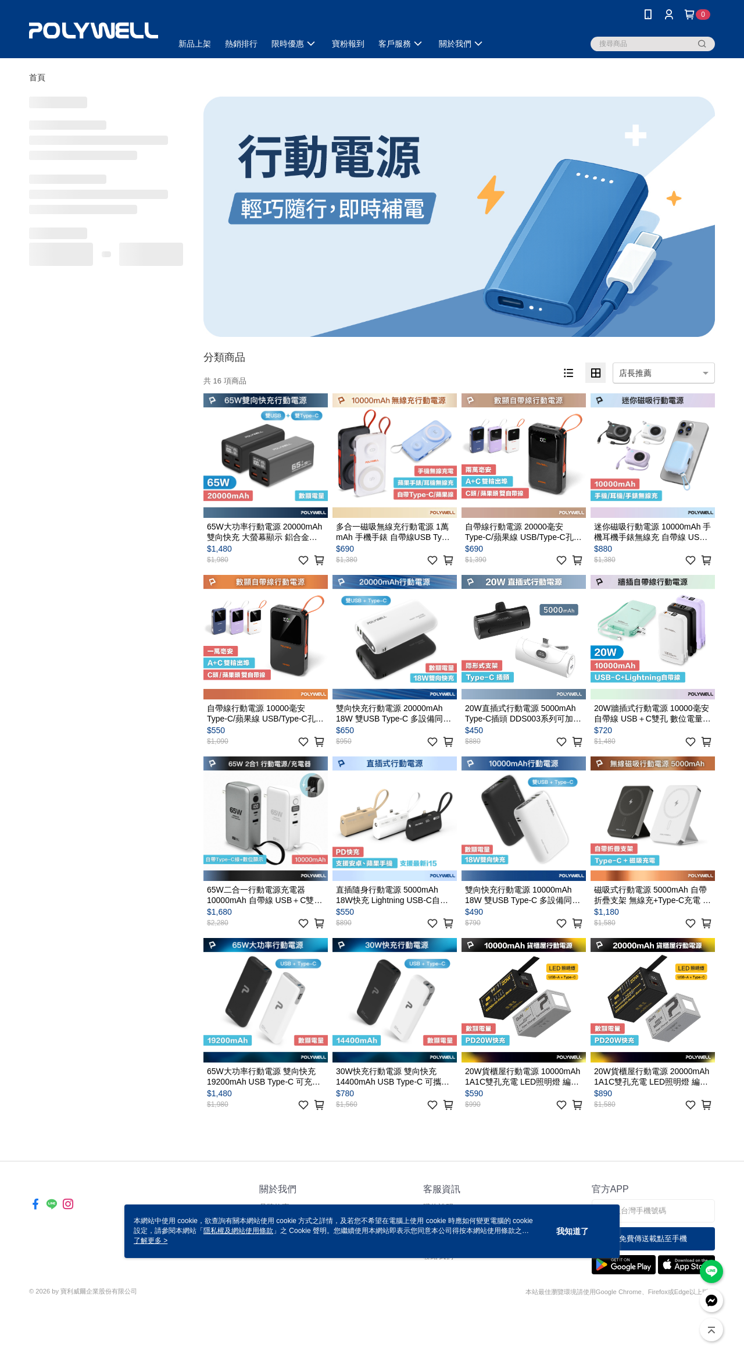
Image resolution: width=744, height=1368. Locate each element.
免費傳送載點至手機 (653, 1238)
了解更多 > (150, 1240)
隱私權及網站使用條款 (238, 1231)
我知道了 (572, 1231)
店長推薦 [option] (635, 373)
